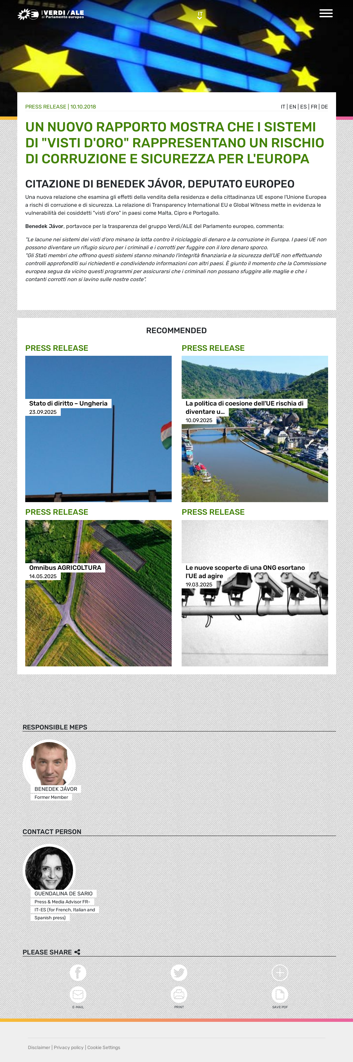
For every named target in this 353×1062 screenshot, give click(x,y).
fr (314, 107)
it (283, 107)
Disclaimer (39, 1047)
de (324, 107)
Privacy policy (69, 1047)
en (292, 107)
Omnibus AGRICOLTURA (65, 568)
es (303, 107)
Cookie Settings (103, 1047)
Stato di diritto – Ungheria (68, 404)
